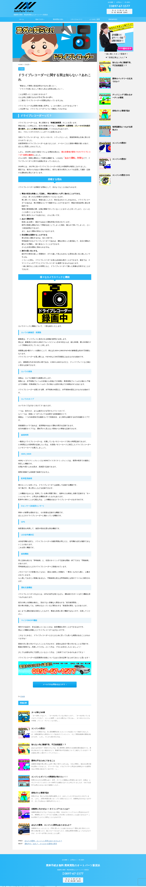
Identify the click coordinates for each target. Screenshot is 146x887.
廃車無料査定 (112, 19)
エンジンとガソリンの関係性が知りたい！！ (49, 777)
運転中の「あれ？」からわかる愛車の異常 (41, 844)
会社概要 (110, 2)
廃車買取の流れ (58, 19)
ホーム (21, 19)
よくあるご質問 (94, 19)
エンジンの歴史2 (38, 728)
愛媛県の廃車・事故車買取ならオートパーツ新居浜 (73, 870)
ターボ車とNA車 (38, 712)
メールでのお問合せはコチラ (55, 684)
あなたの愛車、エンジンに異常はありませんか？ (51, 825)
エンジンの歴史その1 (121, 175)
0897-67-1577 (119, 6)
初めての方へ (39, 19)
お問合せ (119, 2)
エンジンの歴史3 (119, 143)
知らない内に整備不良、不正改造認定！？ (48, 744)
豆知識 (22, 696)
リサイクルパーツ (76, 19)
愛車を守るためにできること (43, 761)
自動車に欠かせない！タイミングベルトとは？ (50, 809)
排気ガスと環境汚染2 (40, 793)
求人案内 (127, 2)
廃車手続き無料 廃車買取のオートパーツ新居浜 (73, 866)
